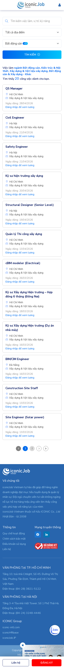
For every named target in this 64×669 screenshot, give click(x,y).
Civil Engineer (14, 118)
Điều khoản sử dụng (14, 544)
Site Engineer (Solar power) (24, 417)
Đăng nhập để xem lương (19, 107)
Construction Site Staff (21, 388)
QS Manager (14, 89)
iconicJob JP (9, 638)
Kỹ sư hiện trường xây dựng (24, 176)
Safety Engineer (16, 147)
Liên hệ (15, 663)
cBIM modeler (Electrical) (22, 263)
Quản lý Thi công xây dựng (23, 234)
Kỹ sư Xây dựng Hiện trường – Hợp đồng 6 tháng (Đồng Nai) (29, 294)
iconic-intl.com (11, 627)
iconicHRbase (11, 632)
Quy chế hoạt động (14, 533)
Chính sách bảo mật (14, 539)
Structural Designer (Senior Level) (29, 205)
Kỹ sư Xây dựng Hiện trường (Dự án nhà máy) (29, 328)
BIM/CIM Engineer (17, 359)
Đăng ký (47, 663)
